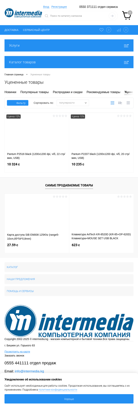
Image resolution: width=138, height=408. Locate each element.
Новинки (10, 92)
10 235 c (101, 166)
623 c (76, 245)
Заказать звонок (14, 355)
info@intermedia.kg (29, 371)
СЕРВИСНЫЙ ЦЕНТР (36, 29)
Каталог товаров (69, 62)
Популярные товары (34, 92)
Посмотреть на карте (17, 351)
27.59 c (12, 245)
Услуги (69, 45)
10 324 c (36, 166)
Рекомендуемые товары (103, 92)
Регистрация (59, 6)
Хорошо (69, 399)
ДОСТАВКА (11, 29)
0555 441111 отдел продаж (30, 363)
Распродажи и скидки (67, 92)
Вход (46, 6)
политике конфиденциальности (57, 389)
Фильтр (18, 103)
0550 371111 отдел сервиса (98, 6)
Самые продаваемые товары (69, 185)
